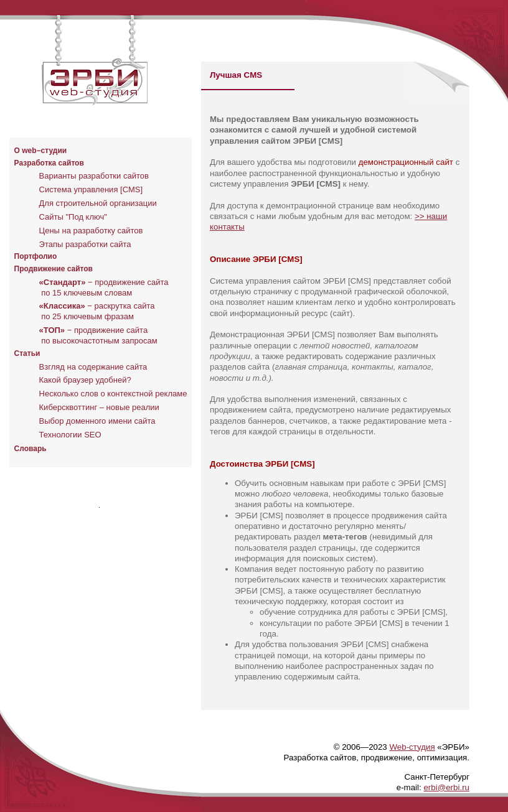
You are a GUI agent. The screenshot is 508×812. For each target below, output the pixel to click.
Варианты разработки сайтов (94, 175)
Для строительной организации (98, 203)
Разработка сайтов (49, 163)
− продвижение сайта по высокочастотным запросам (98, 335)
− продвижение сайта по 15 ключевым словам (104, 287)
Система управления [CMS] (91, 189)
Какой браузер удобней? (85, 380)
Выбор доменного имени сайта (97, 421)
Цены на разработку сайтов (91, 230)
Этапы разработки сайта (85, 244)
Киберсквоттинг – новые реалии (99, 407)
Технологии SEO (70, 434)
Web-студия (412, 747)
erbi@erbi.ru (446, 787)
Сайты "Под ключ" (73, 217)
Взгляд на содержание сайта (93, 366)
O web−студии (40, 150)
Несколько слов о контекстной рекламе (113, 393)
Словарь (30, 448)
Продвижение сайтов (53, 268)
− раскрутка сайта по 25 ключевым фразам (97, 311)
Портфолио (35, 256)
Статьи (27, 353)
